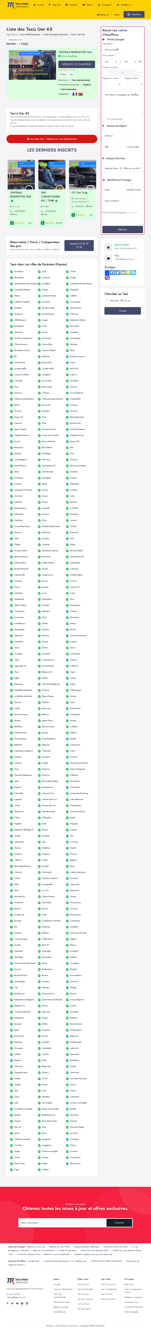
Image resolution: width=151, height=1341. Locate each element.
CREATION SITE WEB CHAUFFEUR (106, 1261)
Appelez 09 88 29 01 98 (79, 245)
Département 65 (15, 39)
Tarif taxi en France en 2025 (115, 1246)
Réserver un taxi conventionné (57, 1254)
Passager (105, 4)
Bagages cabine (131, 78)
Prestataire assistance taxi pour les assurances (93, 1254)
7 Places (63, 74)
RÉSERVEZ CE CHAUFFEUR (76, 64)
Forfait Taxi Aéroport (67, 1250)
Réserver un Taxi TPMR (59, 1246)
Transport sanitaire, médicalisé (86, 1246)
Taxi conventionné (114, 119)
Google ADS (33, 1261)
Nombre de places (110, 67)
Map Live (54, 4)
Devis (117, 14)
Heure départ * (109, 55)
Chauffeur (124, 4)
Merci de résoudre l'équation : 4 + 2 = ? (119, 212)
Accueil (38, 4)
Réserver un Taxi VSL (36, 1246)
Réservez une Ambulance (44, 1250)
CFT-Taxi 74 (79, 192)
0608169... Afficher (83, 206)
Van (71, 74)
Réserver (103, 14)
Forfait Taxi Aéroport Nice (29, 1254)
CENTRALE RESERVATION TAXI (75, 54)
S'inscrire (119, 1222)
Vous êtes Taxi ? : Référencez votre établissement (52, 138)
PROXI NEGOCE (97, 1325)
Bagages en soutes (110, 78)
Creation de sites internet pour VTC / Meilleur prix (65, 1261)
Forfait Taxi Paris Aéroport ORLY (95, 1250)
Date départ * (108, 43)
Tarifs (87, 4)
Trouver (122, 310)
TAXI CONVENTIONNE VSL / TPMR (50, 196)
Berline (59, 223)
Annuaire (71, 4)
